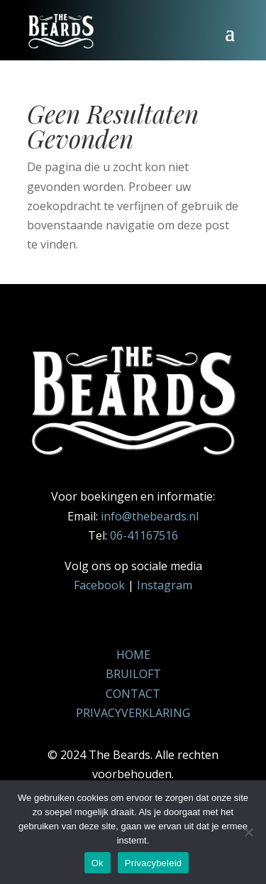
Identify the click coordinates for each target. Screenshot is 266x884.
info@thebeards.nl (150, 516)
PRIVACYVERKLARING (133, 713)
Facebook (99, 585)
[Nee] (248, 832)
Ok (98, 863)
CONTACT (133, 694)
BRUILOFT (133, 674)
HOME (133, 654)
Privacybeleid (153, 863)
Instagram (164, 585)
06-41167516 (144, 535)
